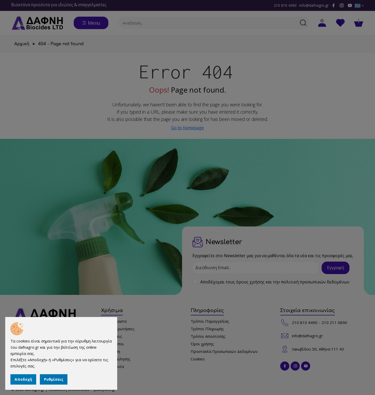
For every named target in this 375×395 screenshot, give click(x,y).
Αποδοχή (23, 379)
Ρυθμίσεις (53, 379)
